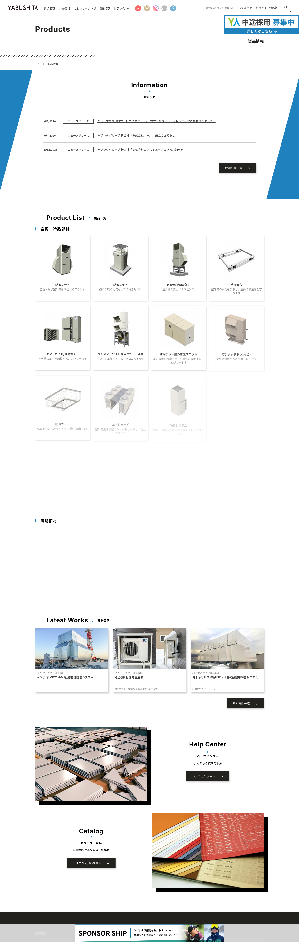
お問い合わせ (122, 8)
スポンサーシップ (84, 8)
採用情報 (105, 8)
